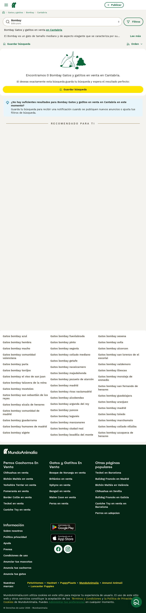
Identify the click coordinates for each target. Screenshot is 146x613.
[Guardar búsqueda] (136, 602)
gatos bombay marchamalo (115, 420)
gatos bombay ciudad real (66, 428)
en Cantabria (54, 29)
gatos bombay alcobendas (67, 397)
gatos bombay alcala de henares (23, 404)
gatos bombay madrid (64, 385)
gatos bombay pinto (63, 342)
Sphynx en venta (59, 485)
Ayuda (7, 543)
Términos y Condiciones (86, 598)
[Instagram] (68, 549)
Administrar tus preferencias (67, 602)
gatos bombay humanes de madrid (25, 426)
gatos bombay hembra (17, 342)
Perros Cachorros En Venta (20, 465)
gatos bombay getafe (63, 360)
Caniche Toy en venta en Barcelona (110, 505)
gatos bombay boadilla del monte (71, 434)
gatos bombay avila (110, 342)
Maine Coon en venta (62, 497)
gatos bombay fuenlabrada (67, 336)
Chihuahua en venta (15, 472)
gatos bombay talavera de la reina (25, 382)
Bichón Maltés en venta (18, 478)
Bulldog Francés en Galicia (112, 497)
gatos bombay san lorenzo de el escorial (118, 356)
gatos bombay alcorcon (113, 348)
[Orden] (134, 44)
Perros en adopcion (107, 513)
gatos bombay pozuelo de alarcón (72, 379)
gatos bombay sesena (112, 336)
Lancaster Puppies (42, 586)
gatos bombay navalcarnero (68, 367)
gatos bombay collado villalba (117, 426)
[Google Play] (63, 527)
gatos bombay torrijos (17, 370)
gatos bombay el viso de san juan (24, 376)
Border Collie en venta (17, 497)
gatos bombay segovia (64, 348)
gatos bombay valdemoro (114, 364)
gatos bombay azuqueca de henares (115, 434)
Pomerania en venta (16, 491)
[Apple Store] (63, 538)
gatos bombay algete (16, 432)
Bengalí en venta (59, 491)
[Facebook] (58, 549)
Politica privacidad (15, 537)
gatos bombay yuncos (64, 410)
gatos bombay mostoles (18, 388)
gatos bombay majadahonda (68, 373)
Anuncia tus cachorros (17, 567)
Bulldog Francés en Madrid (112, 478)
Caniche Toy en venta (17, 509)
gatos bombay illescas (112, 370)
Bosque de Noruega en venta (67, 472)
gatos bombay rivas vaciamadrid (71, 391)
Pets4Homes (35, 582)
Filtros (133, 21)
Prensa (7, 549)
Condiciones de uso (15, 555)
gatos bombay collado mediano (70, 354)
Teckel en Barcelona (108, 472)
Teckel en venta (13, 503)
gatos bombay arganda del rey (69, 403)
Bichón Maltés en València (112, 485)
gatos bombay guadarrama (20, 420)
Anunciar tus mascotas (17, 561)
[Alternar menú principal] (6, 5)
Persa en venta (58, 503)
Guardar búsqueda (16, 44)
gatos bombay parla (15, 364)
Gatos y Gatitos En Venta (65, 465)
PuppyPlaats (68, 582)
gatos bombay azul (15, 336)
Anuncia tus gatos (14, 574)
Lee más (135, 36)
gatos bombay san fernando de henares (118, 388)
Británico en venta (60, 478)
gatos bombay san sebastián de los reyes (25, 396)
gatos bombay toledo (111, 414)
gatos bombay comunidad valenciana (19, 356)
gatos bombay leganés (64, 416)
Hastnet (52, 582)
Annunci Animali (112, 582)
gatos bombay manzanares (67, 422)
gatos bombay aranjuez (113, 401)
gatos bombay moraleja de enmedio (115, 378)
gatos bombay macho (16, 348)
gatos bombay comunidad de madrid (21, 412)
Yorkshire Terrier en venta (19, 485)
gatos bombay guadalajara (115, 395)
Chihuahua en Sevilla (108, 491)
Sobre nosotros (13, 530)
